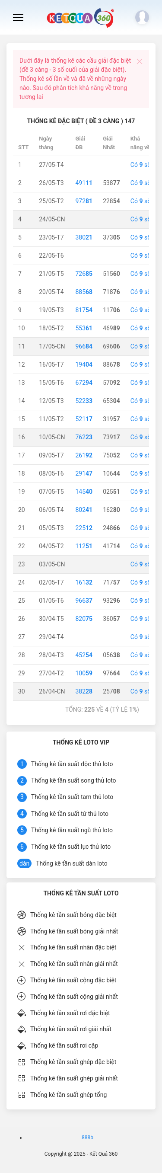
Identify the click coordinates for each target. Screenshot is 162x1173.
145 (83, 491)
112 (83, 546)
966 (83, 346)
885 (83, 291)
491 (83, 182)
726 (83, 273)
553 (83, 328)
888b (87, 1138)
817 (83, 310)
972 (83, 201)
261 (83, 455)
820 (83, 618)
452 (83, 655)
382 (83, 691)
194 (83, 364)
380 (83, 237)
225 (83, 527)
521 (83, 419)
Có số (140, 164)
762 (83, 437)
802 (83, 509)
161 (83, 582)
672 (83, 382)
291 (83, 473)
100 (83, 673)
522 (83, 400)
